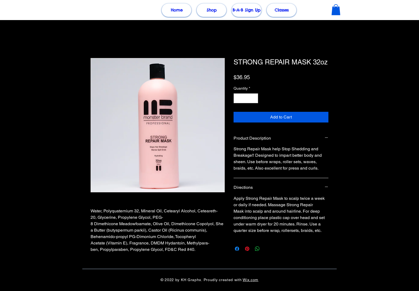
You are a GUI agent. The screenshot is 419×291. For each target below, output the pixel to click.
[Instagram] (400, 154)
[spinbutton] (246, 98)
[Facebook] (400, 132)
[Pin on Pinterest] (247, 249)
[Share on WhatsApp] (257, 249)
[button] (335, 9)
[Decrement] (237, 98)
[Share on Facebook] (237, 249)
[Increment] (254, 98)
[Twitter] (400, 143)
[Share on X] (267, 249)
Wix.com (250, 280)
